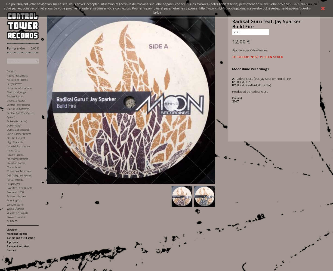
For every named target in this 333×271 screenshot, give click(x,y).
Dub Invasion (14, 125)
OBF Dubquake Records (19, 175)
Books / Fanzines (16, 217)
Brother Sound (15, 96)
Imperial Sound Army (18, 146)
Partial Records (15, 179)
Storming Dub (14, 200)
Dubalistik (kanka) (17, 121)
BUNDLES (12, 221)
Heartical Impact (16, 138)
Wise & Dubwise (15, 208)
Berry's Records (14, 84)
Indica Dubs (13, 150)
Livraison (12, 229)
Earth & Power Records (19, 134)
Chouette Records (16, 100)
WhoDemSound (15, 204)
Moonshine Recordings (19, 171)
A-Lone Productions (17, 75)
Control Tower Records (18, 104)
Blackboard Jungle (16, 92)
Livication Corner (16, 163)
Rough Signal (14, 183)
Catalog (11, 71)
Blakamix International (19, 88)
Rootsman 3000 (15, 192)
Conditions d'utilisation (21, 238)
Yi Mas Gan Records (17, 213)
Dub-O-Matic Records (18, 129)
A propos (12, 242)
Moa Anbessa (14, 167)
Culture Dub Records (18, 109)
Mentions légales (17, 233)
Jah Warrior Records (17, 158)
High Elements (15, 142)
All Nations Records (17, 79)
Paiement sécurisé (18, 246)
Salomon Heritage (16, 196)
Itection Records (15, 154)
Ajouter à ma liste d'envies (249, 50)
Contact (11, 250)
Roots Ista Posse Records (19, 188)
